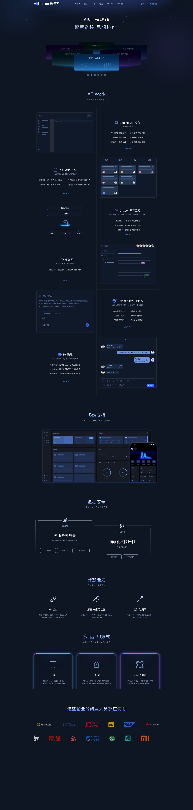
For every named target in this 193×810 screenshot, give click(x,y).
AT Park (110, 4)
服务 (86, 4)
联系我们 (120, 4)
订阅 (101, 4)
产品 (77, 4)
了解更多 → (65, 193)
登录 (142, 4)
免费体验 (153, 4)
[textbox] (73, 135)
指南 (93, 4)
